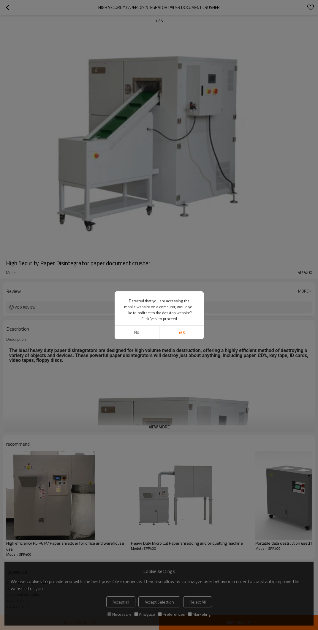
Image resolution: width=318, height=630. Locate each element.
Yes (181, 332)
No (136, 332)
